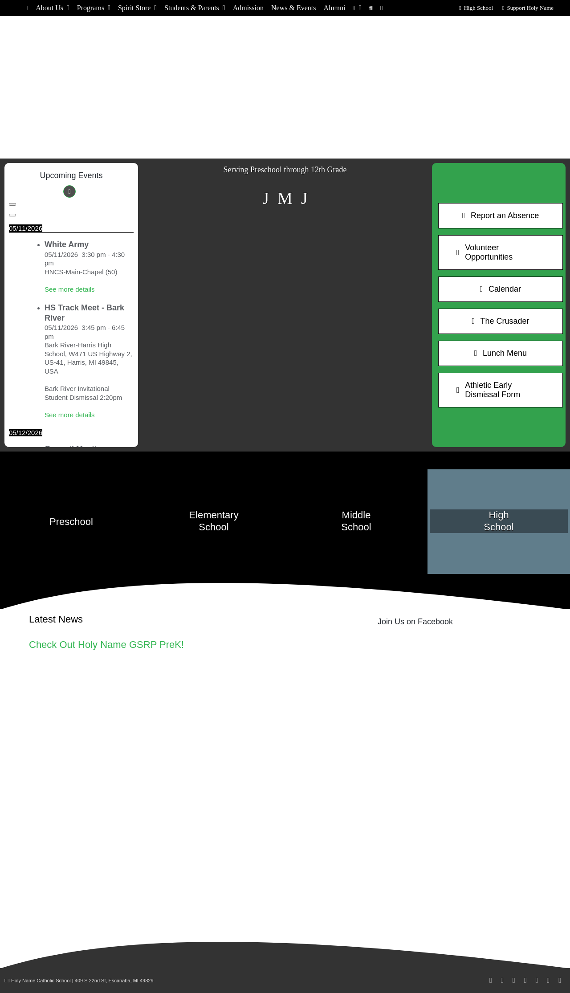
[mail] (536, 980)
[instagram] (502, 980)
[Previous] (12, 204)
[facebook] (490, 980)
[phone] (548, 980)
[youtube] (525, 980)
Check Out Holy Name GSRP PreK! (106, 644)
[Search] (371, 8)
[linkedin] (514, 980)
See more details (70, 289)
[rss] (559, 980)
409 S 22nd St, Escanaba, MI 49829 (114, 980)
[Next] (12, 215)
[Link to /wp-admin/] (5, 980)
